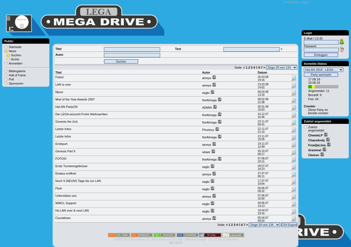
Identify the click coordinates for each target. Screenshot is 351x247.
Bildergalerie (17, 71)
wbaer (206, 152)
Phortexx (208, 129)
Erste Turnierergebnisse (71, 166)
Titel (58, 72)
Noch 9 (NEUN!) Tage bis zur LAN (78, 181)
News (12, 51)
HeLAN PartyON (66, 106)
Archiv (15, 59)
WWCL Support (65, 203)
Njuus (59, 92)
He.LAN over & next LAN (72, 210)
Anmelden (15, 63)
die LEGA (176, 242)
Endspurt (61, 143)
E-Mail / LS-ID (313, 38)
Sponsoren (16, 83)
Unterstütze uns (66, 195)
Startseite (15, 47)
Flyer (58, 188)
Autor (206, 72)
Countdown (63, 218)
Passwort (310, 46)
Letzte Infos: (63, 129)
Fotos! (59, 77)
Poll (11, 79)
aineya (207, 78)
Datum (262, 72)
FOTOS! (61, 158)
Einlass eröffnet (65, 173)
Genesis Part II (65, 151)
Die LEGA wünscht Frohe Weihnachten (81, 114)
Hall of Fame (17, 75)
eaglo (206, 92)
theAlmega (209, 100)
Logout (305, 2)
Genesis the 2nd (66, 121)
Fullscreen (231, 239)
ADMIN (207, 107)
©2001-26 (120, 239)
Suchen (16, 55)
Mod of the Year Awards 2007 (75, 99)
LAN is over (63, 84)
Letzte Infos (63, 136)
